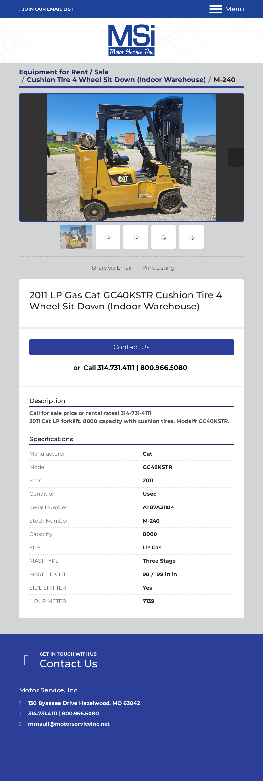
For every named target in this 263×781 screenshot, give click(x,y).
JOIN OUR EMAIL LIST (48, 9)
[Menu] (215, 9)
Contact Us (131, 347)
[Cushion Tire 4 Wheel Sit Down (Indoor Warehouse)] (116, 80)
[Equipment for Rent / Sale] (64, 72)
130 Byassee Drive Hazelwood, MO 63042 (84, 703)
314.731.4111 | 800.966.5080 (142, 368)
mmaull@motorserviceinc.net (69, 724)
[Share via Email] (110, 268)
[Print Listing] (157, 268)
